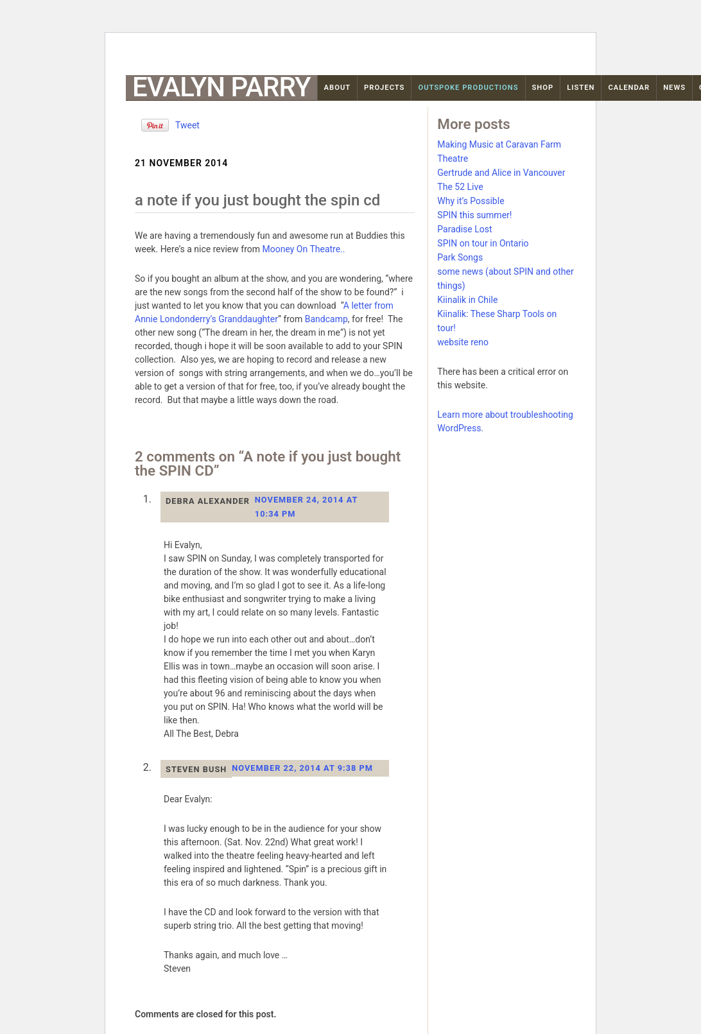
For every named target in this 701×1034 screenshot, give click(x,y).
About (337, 87)
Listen (580, 87)
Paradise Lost (464, 229)
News (674, 87)
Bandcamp (326, 319)
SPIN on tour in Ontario (482, 243)
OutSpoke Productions (468, 87)
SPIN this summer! (474, 215)
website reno (463, 342)
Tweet (187, 125)
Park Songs (460, 257)
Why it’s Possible (470, 201)
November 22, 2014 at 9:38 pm (302, 768)
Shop (543, 87)
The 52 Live (460, 187)
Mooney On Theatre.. (303, 249)
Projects (384, 87)
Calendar (629, 87)
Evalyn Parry (221, 87)
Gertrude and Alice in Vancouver (501, 173)
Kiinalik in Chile (467, 300)
